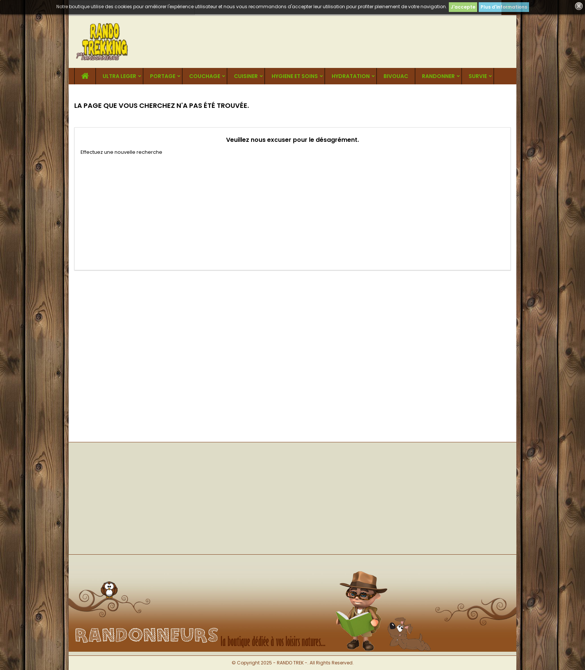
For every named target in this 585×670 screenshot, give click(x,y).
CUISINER (246, 76)
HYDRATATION (351, 76)
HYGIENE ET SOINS (295, 76)
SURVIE (478, 76)
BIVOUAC (396, 76)
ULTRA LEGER (119, 76)
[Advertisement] (292, 211)
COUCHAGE (204, 76)
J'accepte (463, 7)
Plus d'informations (504, 7)
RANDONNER (438, 76)
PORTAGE (162, 76)
